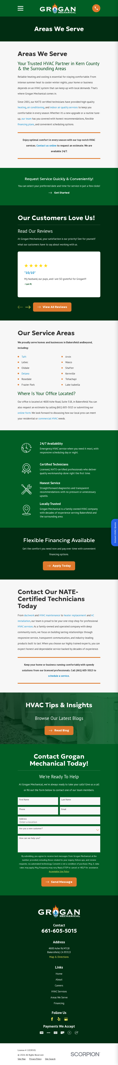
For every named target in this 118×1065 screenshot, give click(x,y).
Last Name (66, 799)
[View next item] (27, 307)
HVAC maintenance (49, 615)
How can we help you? (29, 838)
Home (59, 973)
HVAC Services (59, 991)
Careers (59, 985)
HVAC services (25, 626)
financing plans (26, 124)
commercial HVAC (48, 418)
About (59, 979)
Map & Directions (59, 957)
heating (22, 107)
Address (23, 819)
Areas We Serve (59, 997)
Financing (59, 1003)
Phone (22, 809)
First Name (24, 799)
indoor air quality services (64, 107)
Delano (26, 373)
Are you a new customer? (31, 828)
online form (24, 413)
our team (26, 118)
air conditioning (35, 107)
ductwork (29, 615)
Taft (24, 356)
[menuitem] (22, 1059)
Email (63, 809)
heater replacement (75, 615)
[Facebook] (52, 1019)
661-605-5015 (59, 931)
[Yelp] (59, 1019)
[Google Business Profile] (66, 1019)
